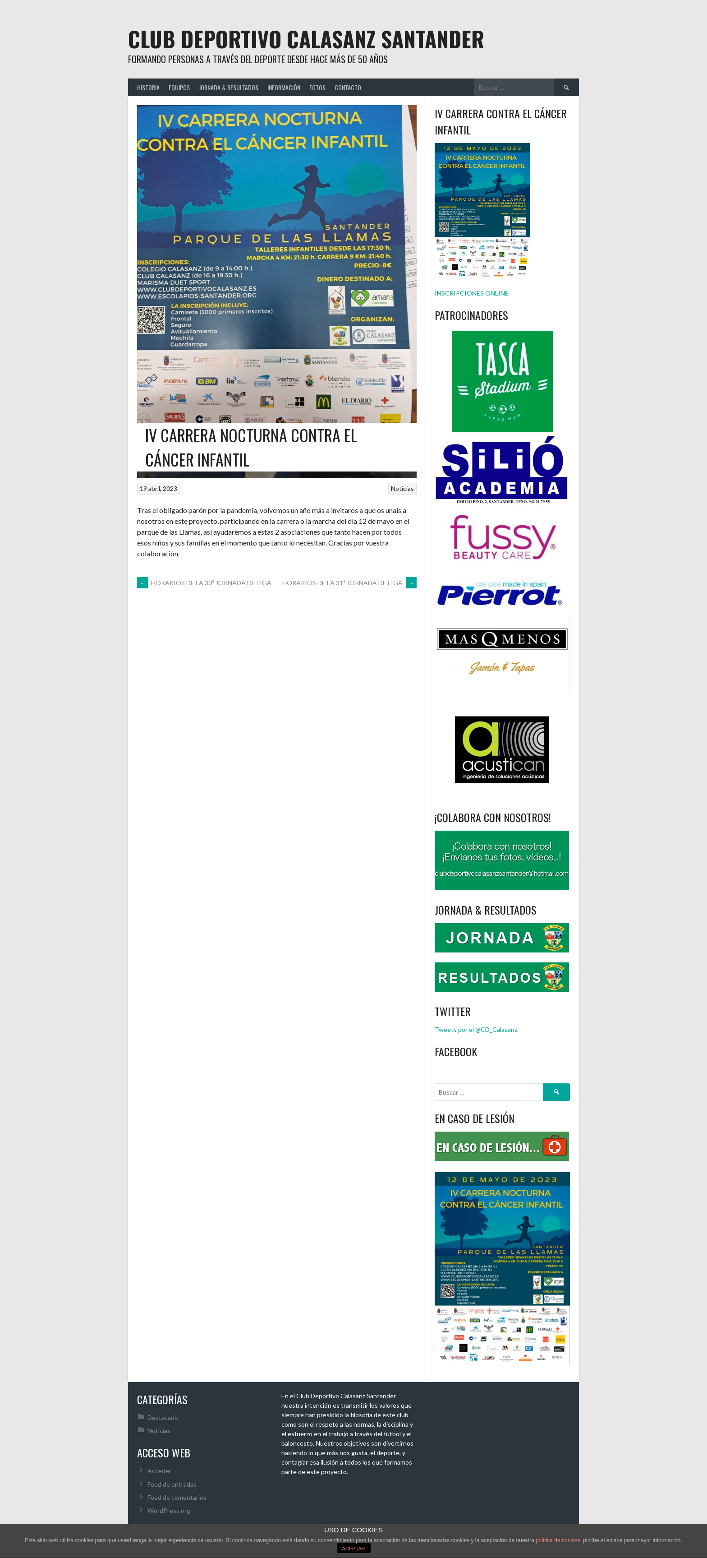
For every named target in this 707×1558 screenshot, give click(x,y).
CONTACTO (348, 87)
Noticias (402, 488)
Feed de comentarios (177, 1497)
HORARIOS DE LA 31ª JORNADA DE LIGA (349, 583)
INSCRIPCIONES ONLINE (472, 293)
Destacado (162, 1417)
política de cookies (558, 1540)
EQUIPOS (179, 87)
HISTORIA (148, 87)
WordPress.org (168, 1510)
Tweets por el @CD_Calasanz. (477, 1029)
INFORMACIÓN (283, 87)
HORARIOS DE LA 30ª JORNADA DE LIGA (204, 583)
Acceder (159, 1471)
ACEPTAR (353, 1548)
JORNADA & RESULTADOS (228, 87)
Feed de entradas (172, 1484)
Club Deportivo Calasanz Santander (306, 39)
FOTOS (317, 87)
